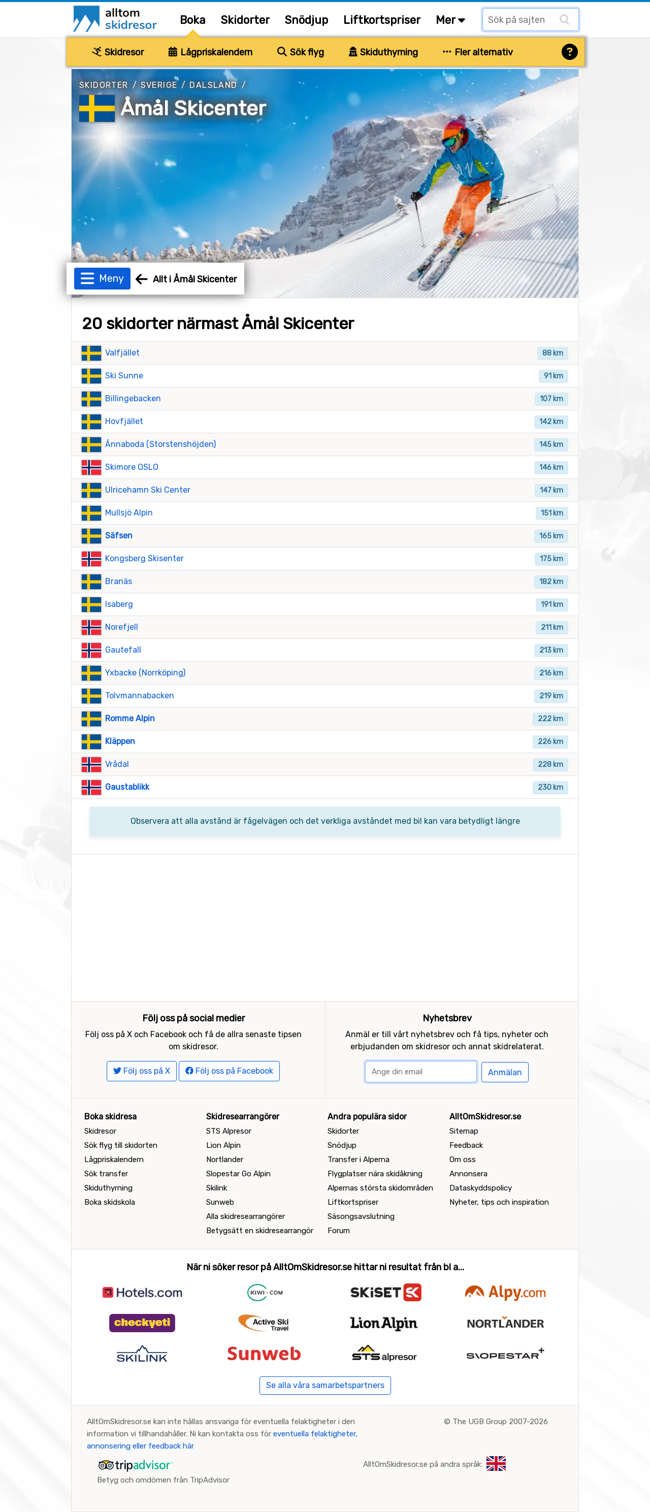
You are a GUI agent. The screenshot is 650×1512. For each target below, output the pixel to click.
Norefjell (121, 627)
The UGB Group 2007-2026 (500, 1421)
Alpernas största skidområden (380, 1188)
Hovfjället (124, 421)
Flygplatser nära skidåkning (375, 1173)
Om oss (462, 1159)
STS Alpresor (228, 1131)
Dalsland (213, 85)
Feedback (466, 1145)
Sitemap (463, 1131)
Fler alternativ (478, 52)
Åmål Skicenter (193, 108)
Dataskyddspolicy (480, 1188)
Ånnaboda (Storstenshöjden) (160, 444)
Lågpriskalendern (210, 52)
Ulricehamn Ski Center (147, 490)
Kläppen (120, 741)
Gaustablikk (127, 787)
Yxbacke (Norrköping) (145, 673)
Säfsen (119, 535)
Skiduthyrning (383, 52)
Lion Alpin (223, 1145)
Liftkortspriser (381, 20)
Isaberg (119, 604)
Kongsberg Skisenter (144, 558)
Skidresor (118, 52)
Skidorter (245, 20)
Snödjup (306, 20)
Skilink (216, 1188)
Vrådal (117, 764)
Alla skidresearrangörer (245, 1216)
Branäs (118, 581)
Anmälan (505, 1072)
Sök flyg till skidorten (120, 1145)
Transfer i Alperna (358, 1159)
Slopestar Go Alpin (238, 1173)
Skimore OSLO (131, 467)
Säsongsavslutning (361, 1216)
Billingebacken (133, 398)
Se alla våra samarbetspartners (325, 1385)
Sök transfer (106, 1173)
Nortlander (224, 1159)
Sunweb (220, 1202)
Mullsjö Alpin (129, 513)
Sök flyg (300, 52)
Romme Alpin (130, 718)
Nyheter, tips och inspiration (499, 1202)
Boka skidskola (109, 1202)
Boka (193, 20)
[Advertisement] (325, 925)
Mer (450, 20)
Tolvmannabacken (139, 695)
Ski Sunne (124, 375)
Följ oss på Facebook (229, 1071)
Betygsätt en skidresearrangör (259, 1230)
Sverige (159, 85)
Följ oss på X (141, 1071)
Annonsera (468, 1173)
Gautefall (123, 650)
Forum (339, 1230)
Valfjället (122, 353)
